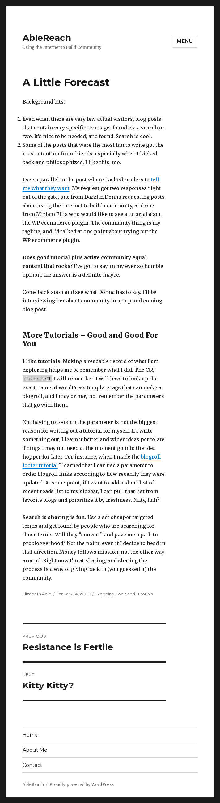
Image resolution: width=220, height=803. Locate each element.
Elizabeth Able (37, 593)
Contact (32, 765)
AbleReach (47, 37)
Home (30, 735)
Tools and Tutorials (134, 593)
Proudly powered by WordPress (81, 784)
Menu (185, 41)
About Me (35, 750)
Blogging (105, 593)
